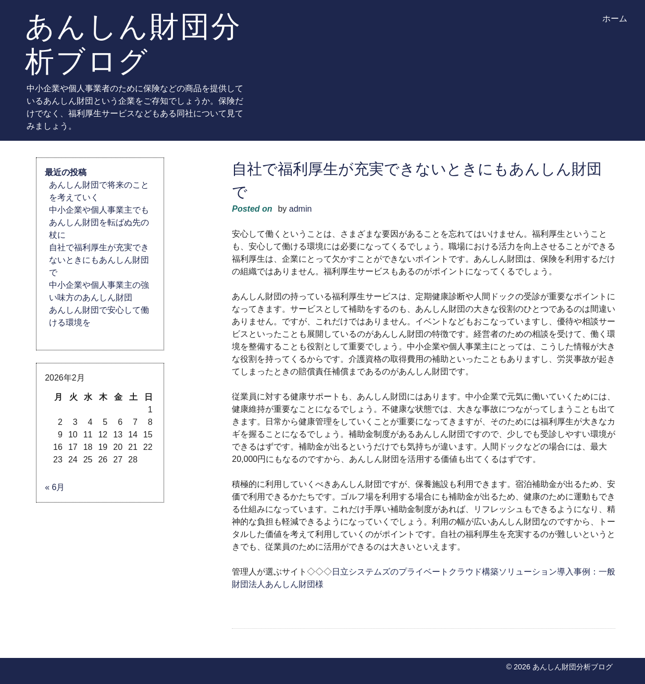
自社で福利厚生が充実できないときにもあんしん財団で (99, 260)
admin (300, 208)
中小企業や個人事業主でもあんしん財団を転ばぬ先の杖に (99, 222)
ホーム (614, 18)
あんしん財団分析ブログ (133, 43)
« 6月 (55, 487)
